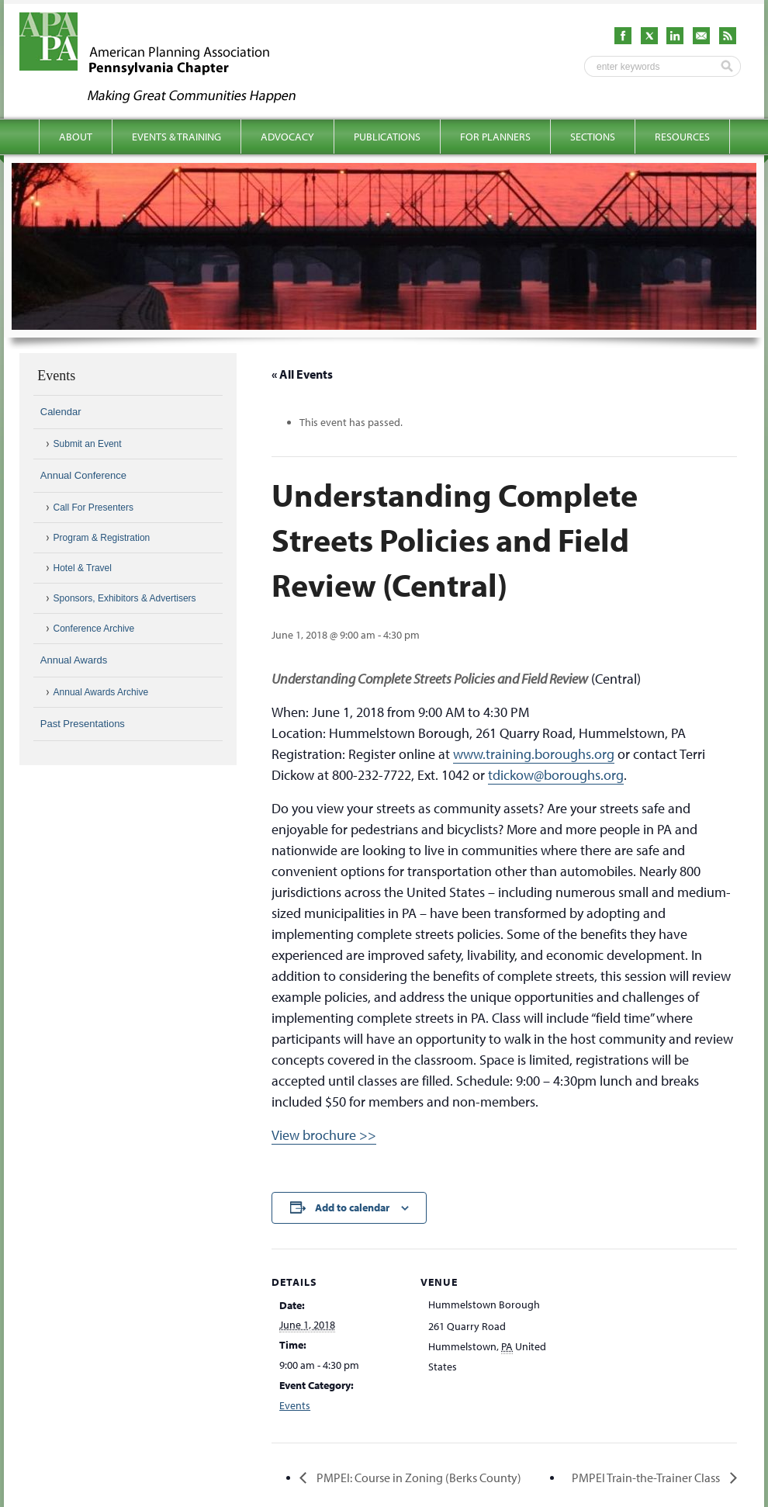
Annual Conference (83, 475)
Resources (682, 137)
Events (294, 1405)
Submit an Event (88, 443)
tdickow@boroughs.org (556, 775)
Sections (592, 137)
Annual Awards (74, 660)
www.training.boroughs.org (533, 754)
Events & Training (176, 137)
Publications (387, 137)
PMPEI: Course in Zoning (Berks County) (417, 1477)
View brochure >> (324, 1135)
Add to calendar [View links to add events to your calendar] (352, 1207)
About (75, 137)
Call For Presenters (93, 507)
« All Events (302, 374)
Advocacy (287, 137)
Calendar (60, 411)
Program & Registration (102, 537)
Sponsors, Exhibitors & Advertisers (125, 598)
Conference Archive (94, 628)
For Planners (495, 137)
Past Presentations (82, 723)
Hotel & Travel (83, 568)
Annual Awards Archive (101, 692)
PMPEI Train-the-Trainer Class (647, 1477)
